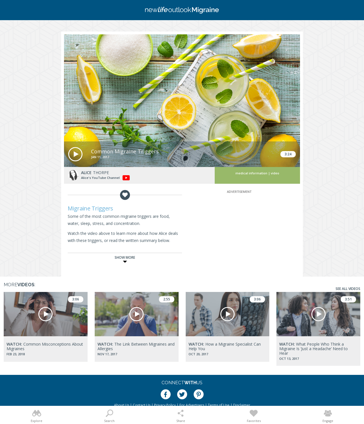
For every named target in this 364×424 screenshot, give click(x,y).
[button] (75, 154)
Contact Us (141, 405)
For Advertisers (191, 405)
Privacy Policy (165, 405)
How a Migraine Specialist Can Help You (225, 346)
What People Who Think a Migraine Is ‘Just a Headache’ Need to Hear (313, 348)
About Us (121, 405)
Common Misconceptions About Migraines (45, 346)
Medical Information (251, 173)
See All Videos (348, 288)
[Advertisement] (239, 230)
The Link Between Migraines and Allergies (136, 346)
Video (275, 173)
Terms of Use (218, 405)
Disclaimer (241, 405)
